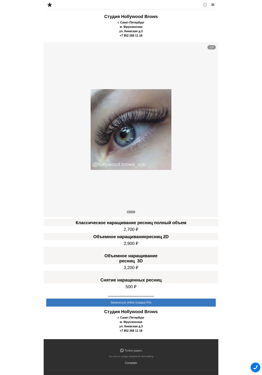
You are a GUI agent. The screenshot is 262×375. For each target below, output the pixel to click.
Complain (131, 362)
